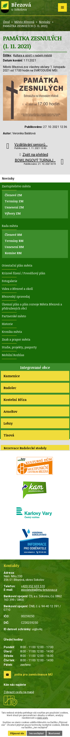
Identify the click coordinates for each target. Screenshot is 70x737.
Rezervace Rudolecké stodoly (25, 448)
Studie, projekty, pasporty (19, 347)
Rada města (10, 226)
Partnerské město (14, 316)
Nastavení (54, 733)
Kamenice (12, 376)
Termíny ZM (14, 201)
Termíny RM (14, 241)
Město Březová (24, 22)
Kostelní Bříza (15, 399)
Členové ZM (13, 195)
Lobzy (8, 423)
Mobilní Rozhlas (13, 355)
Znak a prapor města (16, 339)
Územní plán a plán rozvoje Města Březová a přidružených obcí (32, 306)
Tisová (9, 435)
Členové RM (13, 235)
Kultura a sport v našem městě (32, 55)
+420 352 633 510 (33, 586)
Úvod (6, 22)
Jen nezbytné (36, 733)
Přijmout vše (17, 733)
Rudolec (10, 388)
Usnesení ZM (14, 207)
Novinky (44, 22)
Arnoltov (10, 411)
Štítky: (7, 55)
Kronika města (12, 332)
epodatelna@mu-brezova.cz (39, 590)
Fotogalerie (9, 281)
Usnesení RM (14, 247)
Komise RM (13, 253)
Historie (7, 324)
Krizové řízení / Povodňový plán (23, 273)
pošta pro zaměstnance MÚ (33, 674)
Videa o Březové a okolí (17, 289)
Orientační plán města (17, 265)
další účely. (42, 718)
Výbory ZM (13, 213)
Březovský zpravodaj (16, 296)
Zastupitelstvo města (16, 186)
